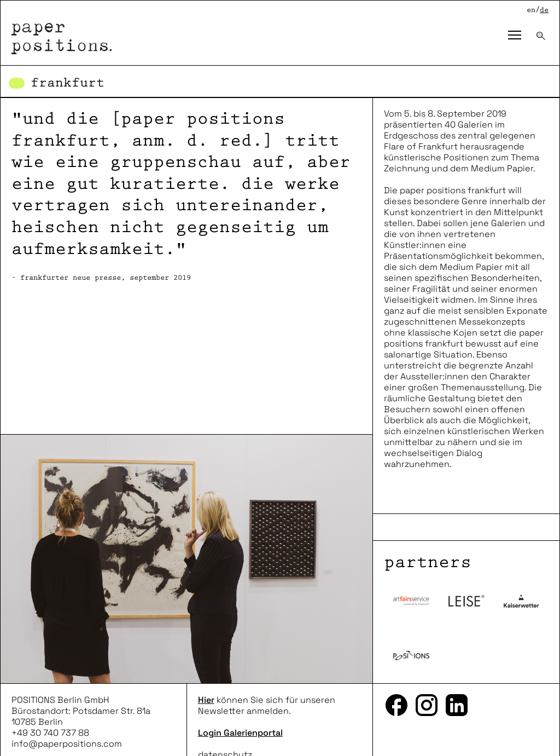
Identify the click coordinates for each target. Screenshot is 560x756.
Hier (206, 700)
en (531, 10)
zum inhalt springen (0, 0)
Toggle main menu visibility (517, 27)
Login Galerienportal (240, 732)
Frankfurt (67, 83)
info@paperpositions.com (66, 743)
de (544, 10)
